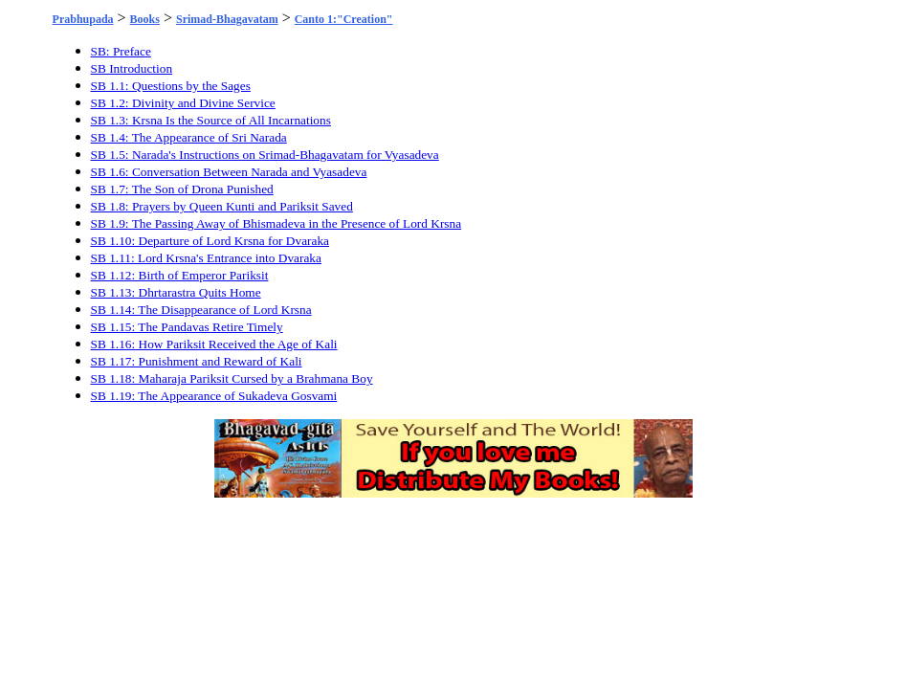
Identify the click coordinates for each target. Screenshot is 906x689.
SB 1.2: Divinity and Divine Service (183, 103)
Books (145, 19)
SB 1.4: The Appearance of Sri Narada (189, 137)
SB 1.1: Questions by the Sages (171, 85)
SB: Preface (121, 51)
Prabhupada (83, 19)
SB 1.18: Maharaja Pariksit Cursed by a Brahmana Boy (232, 378)
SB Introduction (132, 68)
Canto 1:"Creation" (344, 19)
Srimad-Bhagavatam (227, 19)
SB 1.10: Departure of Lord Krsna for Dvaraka (210, 240)
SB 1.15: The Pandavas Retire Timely (187, 327)
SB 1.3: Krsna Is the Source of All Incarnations (211, 120)
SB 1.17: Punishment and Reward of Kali (196, 361)
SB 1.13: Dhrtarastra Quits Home (176, 292)
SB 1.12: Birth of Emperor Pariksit (180, 275)
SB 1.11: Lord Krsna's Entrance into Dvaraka (206, 258)
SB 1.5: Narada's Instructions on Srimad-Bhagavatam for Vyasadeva (265, 154)
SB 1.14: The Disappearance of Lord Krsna (201, 309)
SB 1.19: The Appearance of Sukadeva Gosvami (214, 396)
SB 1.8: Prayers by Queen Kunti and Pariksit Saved (222, 206)
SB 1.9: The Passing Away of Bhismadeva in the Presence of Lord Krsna (276, 223)
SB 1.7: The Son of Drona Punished (182, 189)
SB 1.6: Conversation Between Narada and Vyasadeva (229, 172)
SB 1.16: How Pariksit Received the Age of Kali (214, 344)
